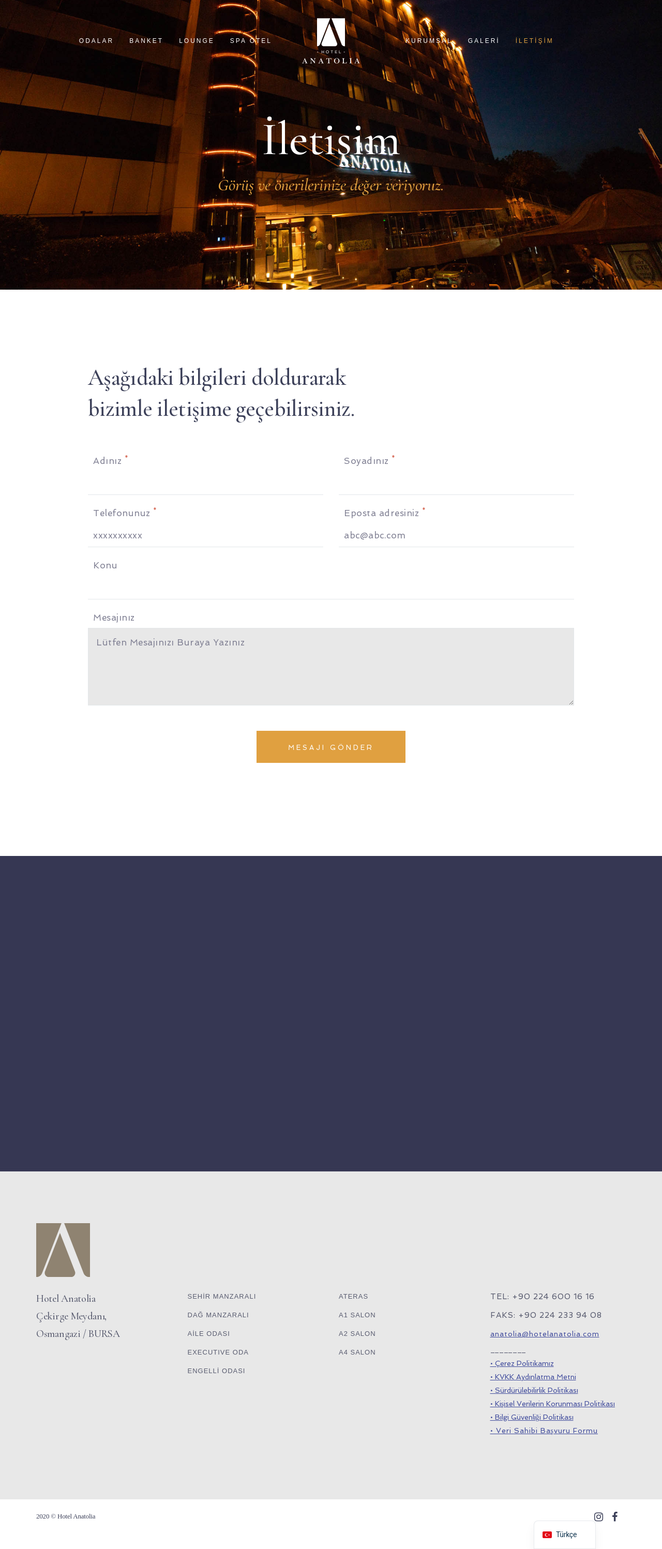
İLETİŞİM (535, 40)
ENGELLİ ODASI (217, 1371)
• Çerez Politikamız (522, 1363)
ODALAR (96, 40)
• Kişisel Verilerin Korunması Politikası (552, 1404)
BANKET (146, 40)
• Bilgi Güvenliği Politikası (532, 1417)
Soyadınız (370, 460)
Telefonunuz (125, 512)
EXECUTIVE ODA (218, 1352)
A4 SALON (357, 1352)
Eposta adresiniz (385, 512)
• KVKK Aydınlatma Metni (533, 1377)
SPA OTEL (251, 40)
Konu (105, 565)
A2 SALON (357, 1333)
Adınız (110, 460)
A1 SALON (357, 1315)
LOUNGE (197, 40)
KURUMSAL (429, 40)
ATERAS (353, 1296)
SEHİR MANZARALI (222, 1296)
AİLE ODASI (209, 1333)
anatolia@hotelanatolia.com (544, 1334)
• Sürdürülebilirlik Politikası (534, 1390)
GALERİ (484, 40)
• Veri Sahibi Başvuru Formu (544, 1430)
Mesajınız (114, 617)
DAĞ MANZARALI (218, 1315)
